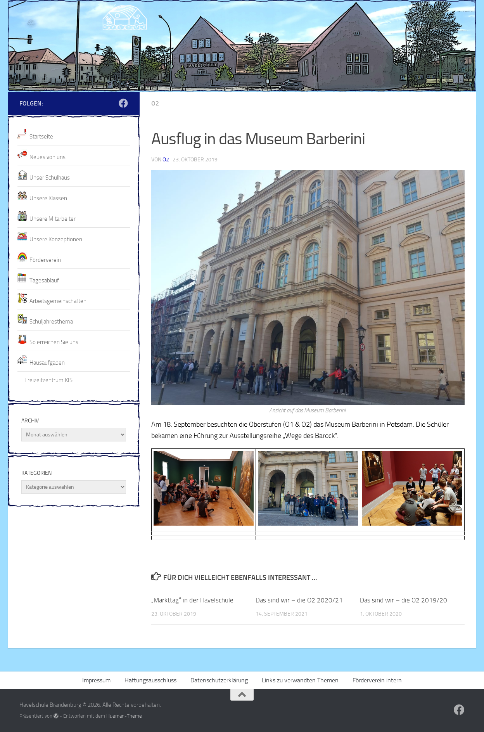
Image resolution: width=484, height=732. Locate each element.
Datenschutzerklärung (219, 680)
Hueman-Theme (124, 716)
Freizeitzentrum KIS (48, 380)
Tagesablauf (44, 280)
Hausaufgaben (47, 362)
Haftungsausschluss (150, 680)
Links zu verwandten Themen (300, 680)
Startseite (41, 136)
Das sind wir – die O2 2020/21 (299, 600)
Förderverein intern (377, 680)
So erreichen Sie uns (53, 342)
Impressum (96, 680)
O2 (155, 103)
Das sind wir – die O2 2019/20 (403, 600)
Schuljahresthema (51, 321)
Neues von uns (47, 157)
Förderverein (45, 259)
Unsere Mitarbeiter (52, 218)
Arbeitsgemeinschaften (57, 301)
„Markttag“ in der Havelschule (192, 600)
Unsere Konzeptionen (55, 239)
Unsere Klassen (48, 198)
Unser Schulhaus (49, 177)
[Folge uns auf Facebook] (123, 103)
